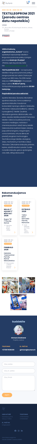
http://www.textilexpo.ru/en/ (16, 66)
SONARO (9, 439)
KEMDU (20, 439)
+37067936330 (8, 350)
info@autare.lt (6, 425)
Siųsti (7, 395)
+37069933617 (24, 419)
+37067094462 (24, 417)
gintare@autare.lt (27, 350)
